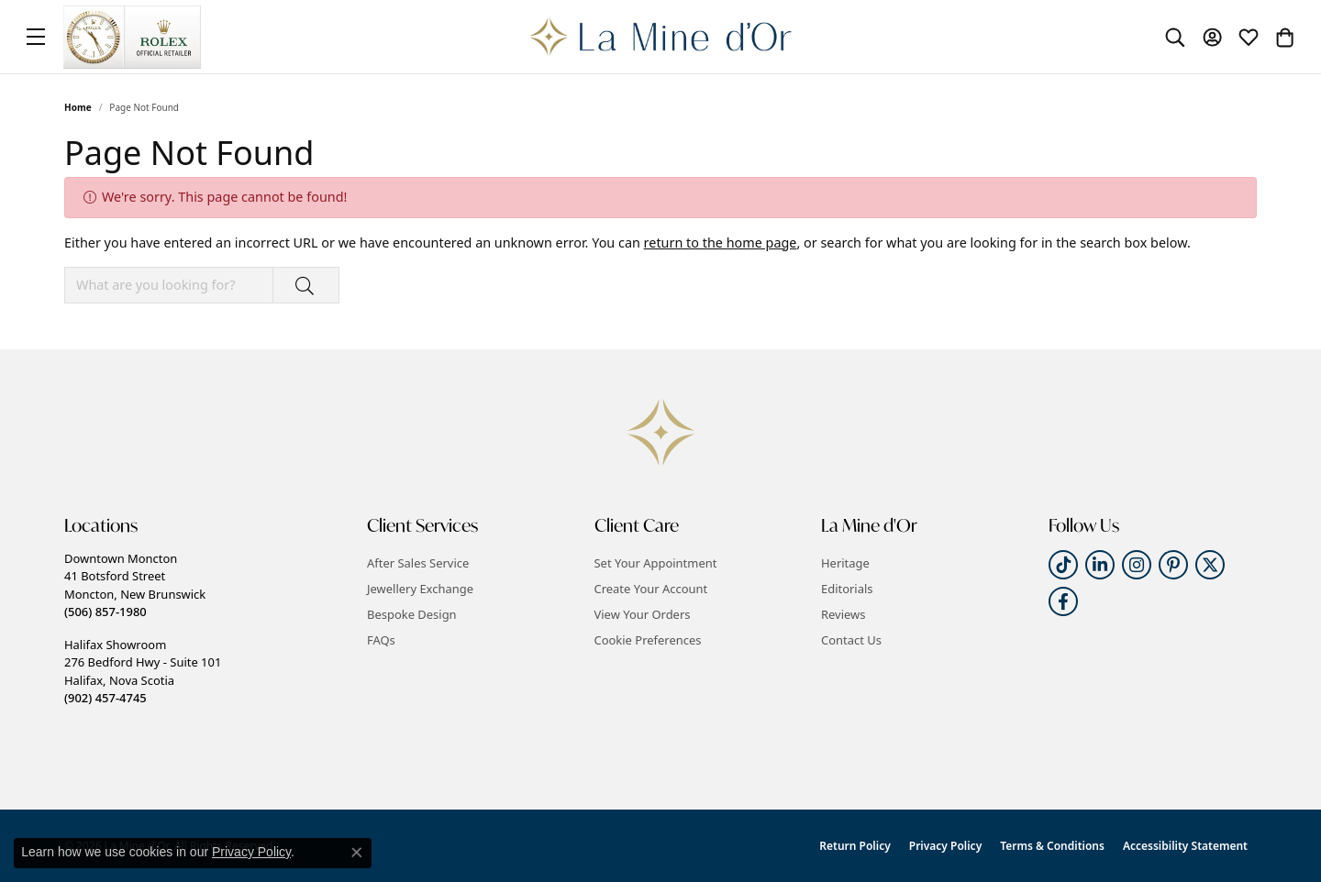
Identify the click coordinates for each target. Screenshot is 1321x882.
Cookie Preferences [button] (648, 640)
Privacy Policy (945, 846)
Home (78, 107)
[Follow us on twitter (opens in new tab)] (1210, 564)
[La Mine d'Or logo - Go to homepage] (661, 36)
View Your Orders (642, 614)
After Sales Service (418, 563)
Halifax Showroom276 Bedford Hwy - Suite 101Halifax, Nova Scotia (142, 671)
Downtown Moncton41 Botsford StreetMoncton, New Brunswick (134, 585)
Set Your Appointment (655, 563)
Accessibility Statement (1185, 846)
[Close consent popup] (356, 852)
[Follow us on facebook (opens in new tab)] (1063, 601)
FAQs (381, 640)
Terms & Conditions (1052, 846)
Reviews (843, 614)
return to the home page (720, 242)
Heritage (845, 563)
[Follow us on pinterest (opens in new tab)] (1173, 564)
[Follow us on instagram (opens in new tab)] (1136, 564)
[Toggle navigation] (35, 36)
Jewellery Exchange (420, 588)
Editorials (847, 588)
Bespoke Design (412, 614)
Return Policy (854, 846)
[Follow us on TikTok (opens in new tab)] (1063, 564)
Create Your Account (651, 588)
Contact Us (851, 640)
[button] (1175, 36)
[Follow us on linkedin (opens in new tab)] (1100, 564)
